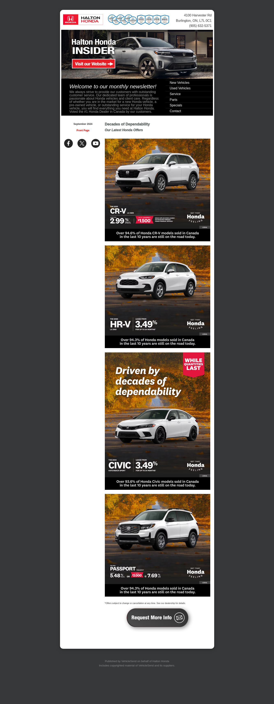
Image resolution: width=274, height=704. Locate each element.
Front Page (82, 130)
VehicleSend (128, 661)
